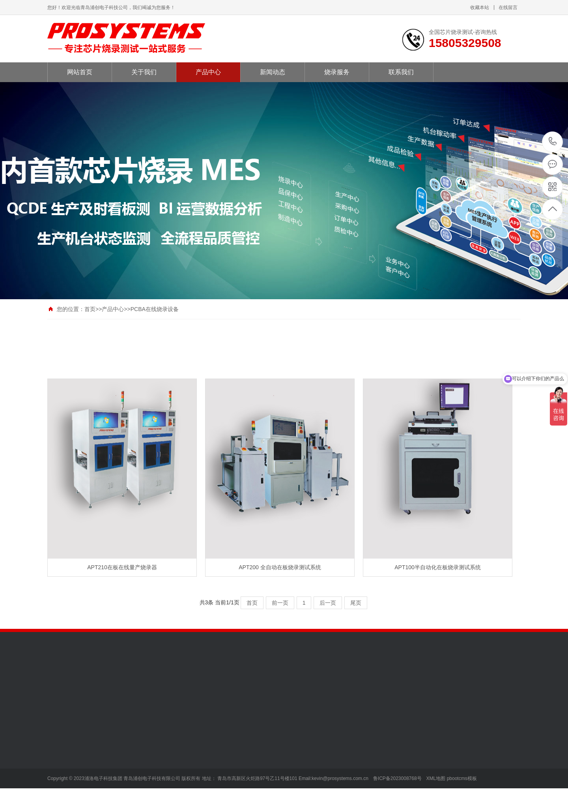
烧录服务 (336, 72)
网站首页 (79, 72)
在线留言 (508, 7)
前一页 (280, 603)
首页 (89, 309)
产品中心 (208, 72)
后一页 (328, 603)
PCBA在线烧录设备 (155, 309)
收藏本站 (479, 7)
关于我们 (144, 72)
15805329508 (552, 141)
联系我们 (401, 72)
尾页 (355, 603)
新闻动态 (272, 72)
